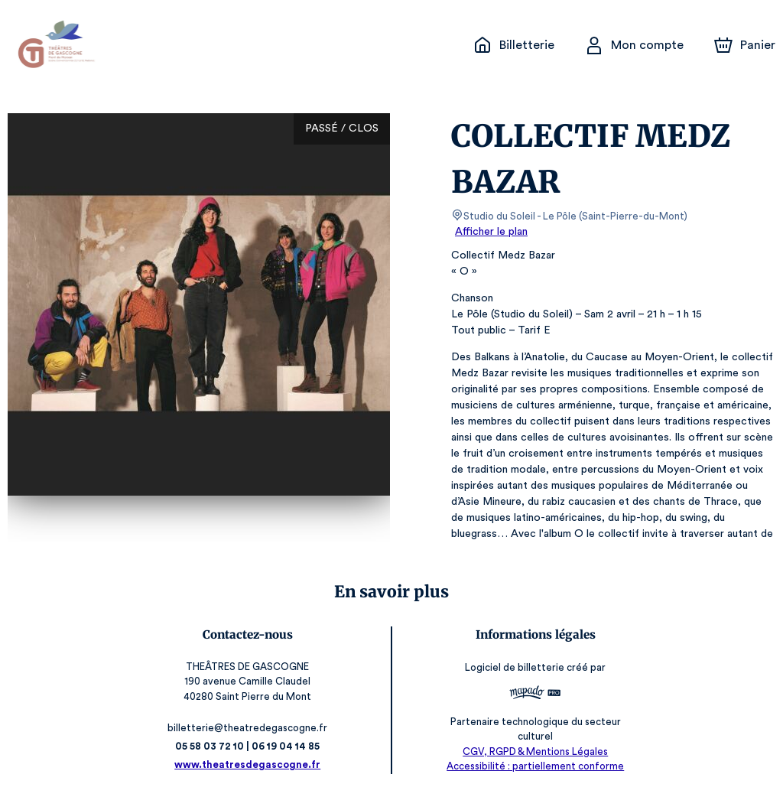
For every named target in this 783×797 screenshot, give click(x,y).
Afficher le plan (490, 232)
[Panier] (744, 45)
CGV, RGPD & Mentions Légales (531, 751)
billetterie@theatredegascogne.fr (251, 728)
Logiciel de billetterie (511, 668)
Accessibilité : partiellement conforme (532, 766)
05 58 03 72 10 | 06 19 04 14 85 (251, 746)
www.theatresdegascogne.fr (252, 764)
